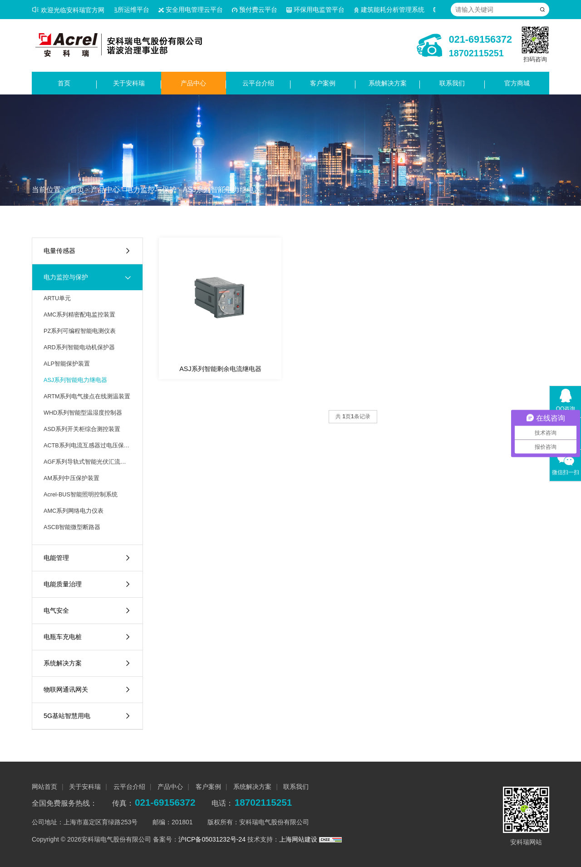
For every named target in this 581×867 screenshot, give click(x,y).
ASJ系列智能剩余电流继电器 (220, 368)
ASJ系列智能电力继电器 (221, 189)
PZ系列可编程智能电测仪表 (80, 331)
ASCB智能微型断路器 (72, 527)
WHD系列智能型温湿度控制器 (83, 413)
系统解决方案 (388, 83)
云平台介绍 (258, 83)
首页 (64, 83)
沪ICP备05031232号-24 (212, 839)
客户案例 (322, 83)
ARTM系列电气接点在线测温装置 (87, 396)
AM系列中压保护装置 (71, 478)
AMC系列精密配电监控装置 (79, 315)
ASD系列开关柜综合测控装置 (82, 429)
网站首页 (44, 786)
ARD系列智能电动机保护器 (79, 347)
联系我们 (452, 83)
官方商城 (517, 83)
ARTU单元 (57, 298)
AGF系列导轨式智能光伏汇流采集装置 (87, 462)
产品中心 (193, 83)
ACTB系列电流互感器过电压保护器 (87, 445)
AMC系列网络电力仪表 (73, 511)
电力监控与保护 (151, 189)
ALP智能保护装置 (67, 364)
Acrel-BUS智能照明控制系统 (81, 494)
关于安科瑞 (129, 83)
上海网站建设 (299, 839)
